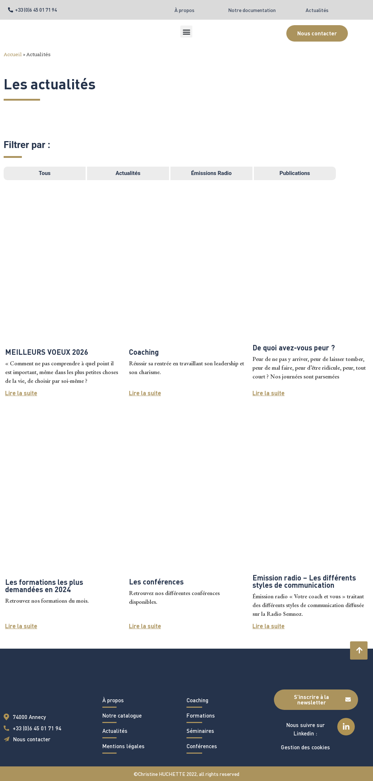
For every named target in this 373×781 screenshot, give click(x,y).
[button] (186, 32)
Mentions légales (123, 746)
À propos (184, 10)
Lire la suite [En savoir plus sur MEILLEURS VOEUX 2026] (21, 392)
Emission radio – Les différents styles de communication (304, 581)
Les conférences (156, 581)
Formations (200, 715)
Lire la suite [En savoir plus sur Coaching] (145, 392)
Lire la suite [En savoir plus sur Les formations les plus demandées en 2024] (21, 625)
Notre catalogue (122, 715)
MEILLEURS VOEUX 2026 (46, 351)
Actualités (317, 10)
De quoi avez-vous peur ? (293, 347)
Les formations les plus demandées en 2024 (44, 586)
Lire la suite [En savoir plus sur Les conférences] (145, 625)
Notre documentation (252, 10)
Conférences (201, 746)
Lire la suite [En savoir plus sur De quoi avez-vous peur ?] (268, 392)
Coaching (144, 351)
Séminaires (200, 730)
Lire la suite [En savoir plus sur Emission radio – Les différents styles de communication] (268, 625)
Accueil (13, 54)
